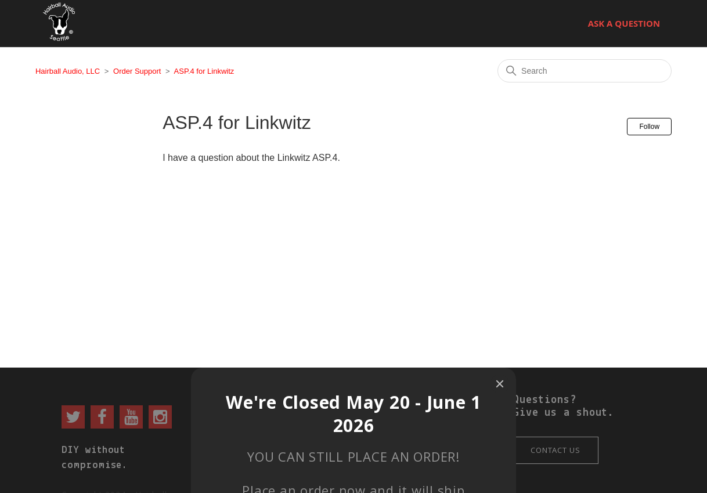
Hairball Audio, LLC (67, 71)
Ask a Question (624, 23)
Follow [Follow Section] (649, 127)
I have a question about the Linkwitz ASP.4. (251, 158)
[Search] (584, 70)
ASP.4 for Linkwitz (204, 71)
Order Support (137, 71)
